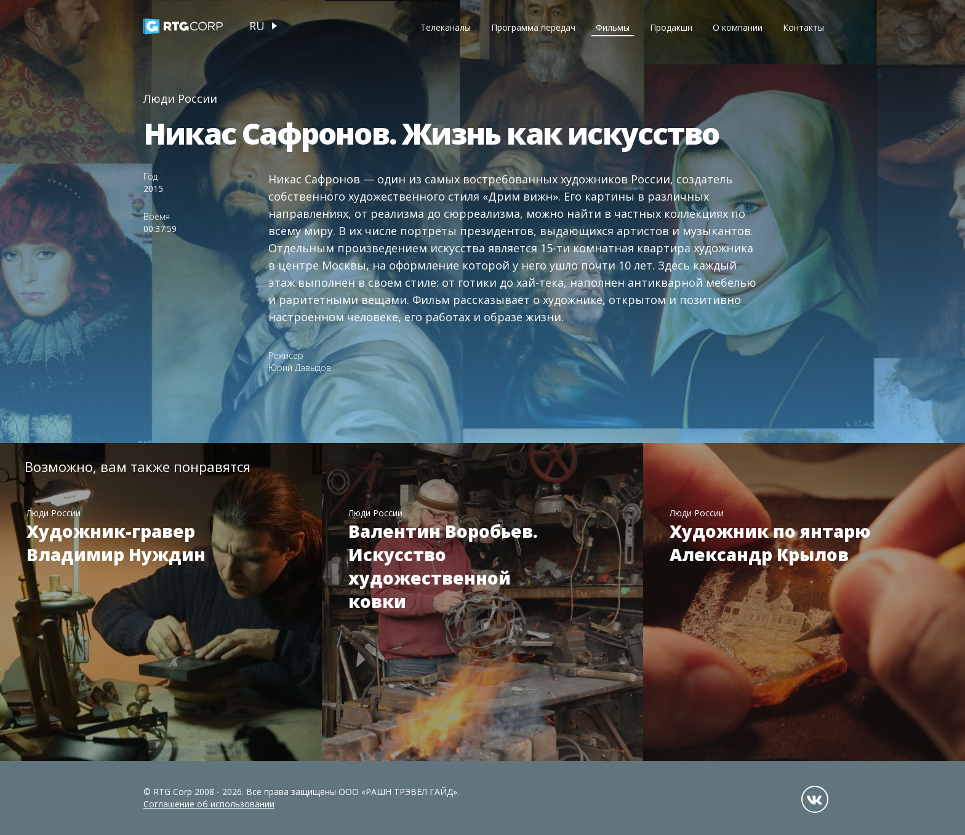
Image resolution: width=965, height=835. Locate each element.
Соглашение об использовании (208, 804)
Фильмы (613, 27)
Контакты (803, 27)
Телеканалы (445, 27)
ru (257, 25)
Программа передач (533, 27)
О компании (738, 27)
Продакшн (671, 27)
